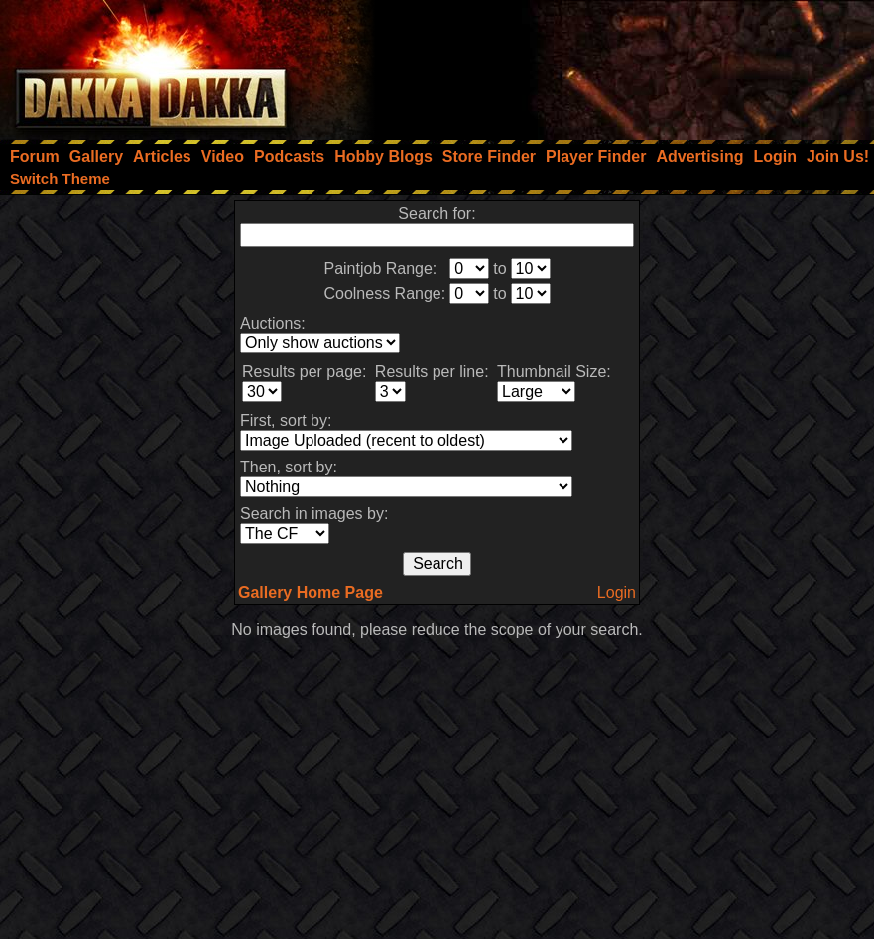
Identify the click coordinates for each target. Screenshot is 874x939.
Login (616, 592)
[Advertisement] (607, 64)
